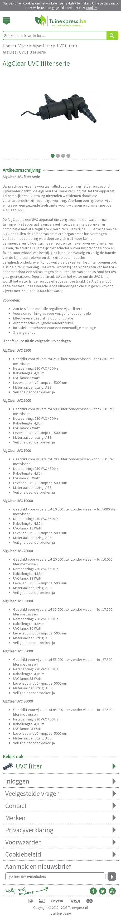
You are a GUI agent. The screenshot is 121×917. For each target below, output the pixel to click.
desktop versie (61, 913)
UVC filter (60, 767)
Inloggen (60, 781)
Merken (60, 818)
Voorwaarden (60, 842)
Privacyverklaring (60, 830)
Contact (60, 806)
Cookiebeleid (60, 854)
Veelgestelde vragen (60, 794)
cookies (91, 8)
